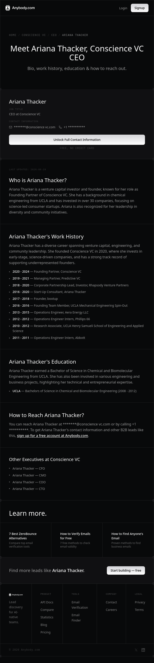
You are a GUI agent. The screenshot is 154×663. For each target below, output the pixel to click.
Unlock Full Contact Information (77, 140)
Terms (139, 610)
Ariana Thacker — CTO (29, 489)
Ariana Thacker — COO (29, 482)
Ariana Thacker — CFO (29, 468)
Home (13, 35)
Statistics (47, 617)
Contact (111, 602)
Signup (140, 8)
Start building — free (126, 570)
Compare (47, 610)
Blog (44, 625)
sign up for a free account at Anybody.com (52, 435)
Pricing (45, 632)
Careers (111, 610)
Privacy (140, 602)
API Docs (47, 602)
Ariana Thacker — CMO (29, 475)
